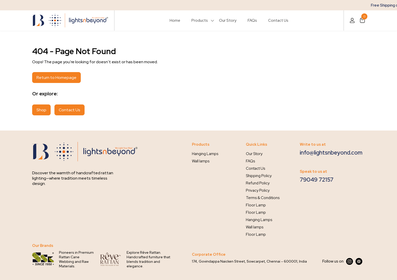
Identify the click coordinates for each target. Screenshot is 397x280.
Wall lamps (200, 161)
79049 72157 (316, 179)
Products (199, 20)
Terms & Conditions (263, 197)
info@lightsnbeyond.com (331, 152)
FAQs (252, 20)
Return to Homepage (56, 77)
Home (175, 20)
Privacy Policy (258, 190)
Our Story (227, 20)
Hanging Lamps (205, 153)
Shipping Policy (259, 175)
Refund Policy (258, 183)
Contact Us (278, 20)
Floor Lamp (256, 205)
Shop (41, 110)
